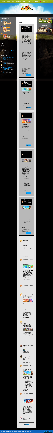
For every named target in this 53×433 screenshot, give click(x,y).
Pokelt (4, 26)
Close (51, 431)
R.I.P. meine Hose (5, 71)
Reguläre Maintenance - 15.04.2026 (8, 64)
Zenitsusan (4, 59)
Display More (26, 424)
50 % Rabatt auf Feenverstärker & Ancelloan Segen (26, 82)
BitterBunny (13, 50)
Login (47, 1)
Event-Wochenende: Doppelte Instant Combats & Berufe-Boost (28, 397)
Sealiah (4, 33)
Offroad (25, 356)
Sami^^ (4, 72)
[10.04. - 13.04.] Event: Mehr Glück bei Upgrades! (27, 200)
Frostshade (5, 20)
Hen (24, 417)
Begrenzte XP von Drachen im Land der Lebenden (27, 27)
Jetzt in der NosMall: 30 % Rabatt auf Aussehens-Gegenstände (27, 153)
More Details (47, 431)
